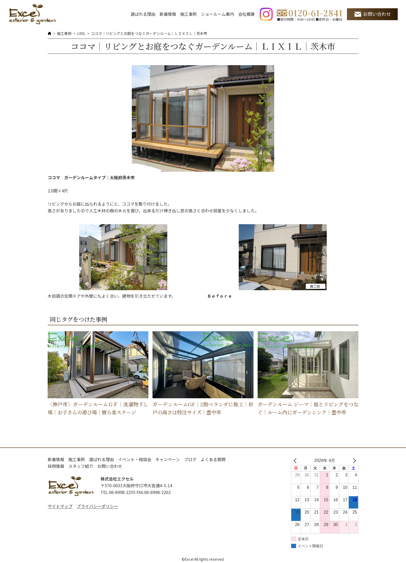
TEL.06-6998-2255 (117, 492)
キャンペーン (167, 459)
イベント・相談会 (134, 459)
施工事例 (188, 14)
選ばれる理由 (142, 14)
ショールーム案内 (217, 14)
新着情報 (168, 14)
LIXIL (81, 33)
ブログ (190, 459)
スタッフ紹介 (80, 466)
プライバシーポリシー (97, 506)
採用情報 (56, 466)
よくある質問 (213, 459)
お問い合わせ (377, 14)
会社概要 (246, 14)
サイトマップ (60, 506)
